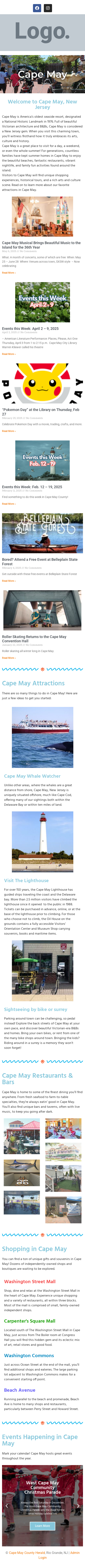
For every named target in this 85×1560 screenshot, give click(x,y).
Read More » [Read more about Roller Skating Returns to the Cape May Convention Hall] (9, 658)
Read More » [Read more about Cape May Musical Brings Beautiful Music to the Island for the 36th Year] (9, 272)
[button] (6, 1505)
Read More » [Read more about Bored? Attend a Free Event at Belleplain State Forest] (9, 580)
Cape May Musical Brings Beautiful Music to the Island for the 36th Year (41, 245)
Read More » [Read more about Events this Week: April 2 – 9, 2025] (9, 354)
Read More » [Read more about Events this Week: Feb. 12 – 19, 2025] (9, 503)
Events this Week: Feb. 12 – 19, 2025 (32, 487)
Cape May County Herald (27, 1553)
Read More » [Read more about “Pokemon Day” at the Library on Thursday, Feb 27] (9, 431)
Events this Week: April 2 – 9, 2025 (30, 328)
